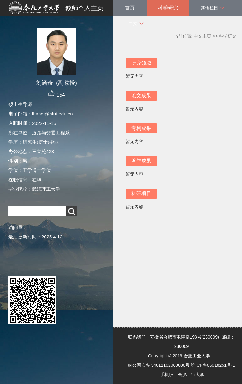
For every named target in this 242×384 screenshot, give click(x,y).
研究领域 (141, 63)
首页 (130, 7)
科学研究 (168, 7)
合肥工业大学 (191, 374)
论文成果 (141, 95)
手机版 (166, 374)
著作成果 (141, 160)
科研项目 (141, 193)
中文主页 (202, 36)
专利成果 (141, 128)
